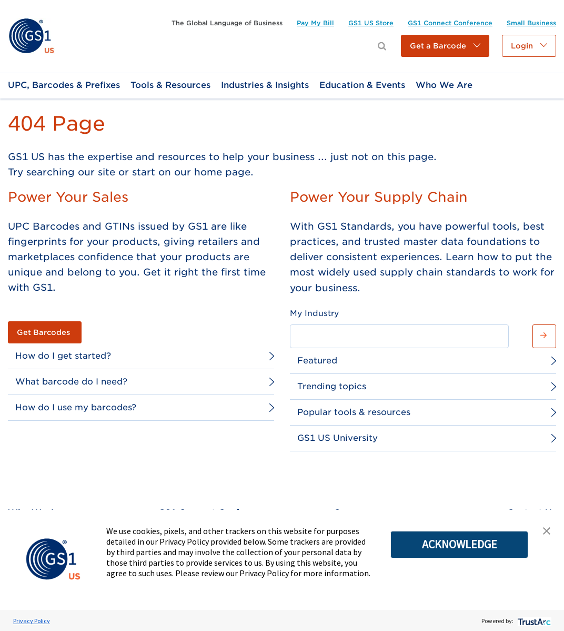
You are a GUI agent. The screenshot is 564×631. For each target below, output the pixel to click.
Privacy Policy (31, 621)
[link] (31, 35)
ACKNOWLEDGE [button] (459, 544)
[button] (445, 45)
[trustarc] (533, 620)
